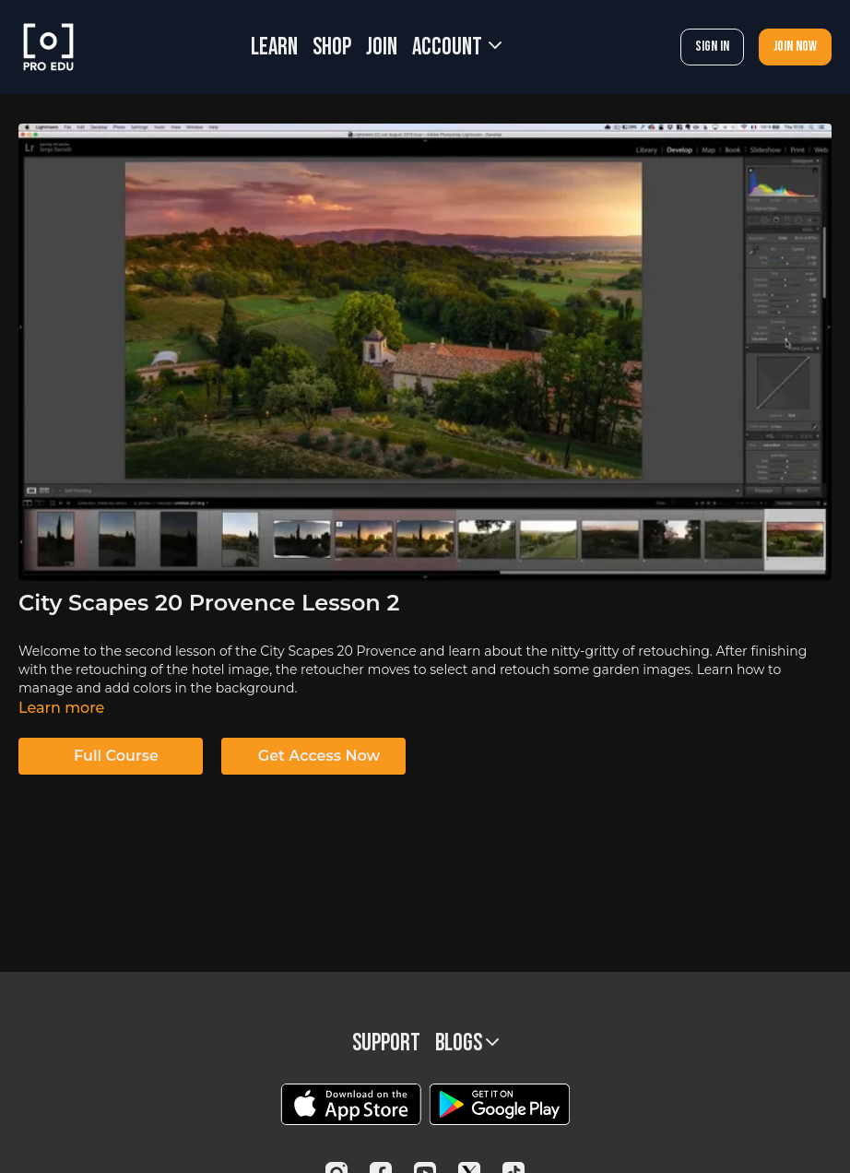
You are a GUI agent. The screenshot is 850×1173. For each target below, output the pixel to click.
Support (386, 1043)
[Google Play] (500, 1104)
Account (457, 47)
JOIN (381, 47)
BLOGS (467, 1043)
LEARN (274, 47)
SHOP (332, 47)
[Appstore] (350, 1104)
